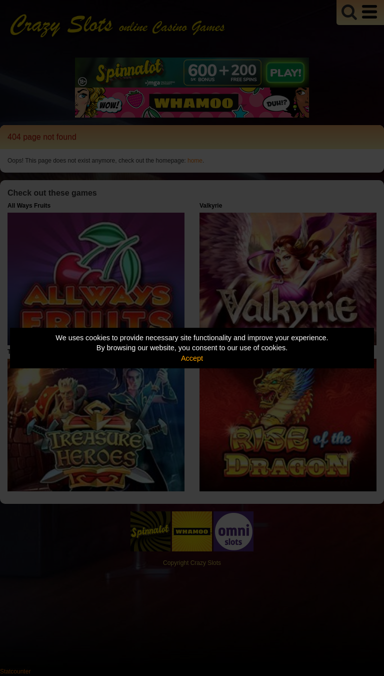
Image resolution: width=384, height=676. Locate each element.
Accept (192, 358)
